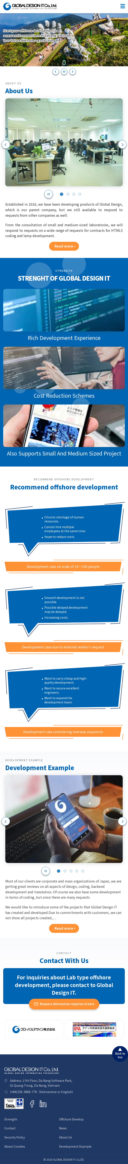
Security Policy (14, 1137)
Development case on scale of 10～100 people (63, 566)
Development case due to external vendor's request (63, 646)
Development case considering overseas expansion (63, 731)
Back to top (120, 1054)
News (63, 1128)
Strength (10, 1119)
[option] (64, 39)
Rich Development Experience (64, 337)
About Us (65, 1137)
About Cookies (14, 1146)
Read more (64, 246)
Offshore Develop (71, 1119)
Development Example (75, 1146)
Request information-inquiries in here (67, 1004)
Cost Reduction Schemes (64, 395)
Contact (10, 1128)
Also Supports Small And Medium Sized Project (64, 453)
